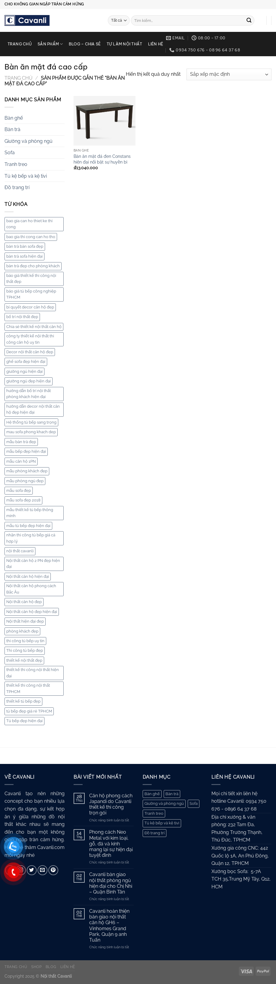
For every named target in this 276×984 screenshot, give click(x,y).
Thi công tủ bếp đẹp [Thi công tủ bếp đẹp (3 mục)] (24, 650)
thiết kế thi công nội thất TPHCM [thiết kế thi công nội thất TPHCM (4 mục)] (28, 688)
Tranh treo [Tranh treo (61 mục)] (153, 813)
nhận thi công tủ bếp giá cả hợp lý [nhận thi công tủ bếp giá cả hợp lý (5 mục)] (30, 538)
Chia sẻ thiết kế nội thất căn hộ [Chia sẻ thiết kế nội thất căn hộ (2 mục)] (34, 326)
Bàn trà (12, 129)
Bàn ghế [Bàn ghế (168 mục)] (152, 794)
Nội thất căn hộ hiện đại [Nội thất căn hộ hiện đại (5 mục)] (27, 576)
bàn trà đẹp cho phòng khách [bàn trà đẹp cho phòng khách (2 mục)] (33, 266)
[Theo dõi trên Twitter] (32, 870)
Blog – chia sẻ (85, 43)
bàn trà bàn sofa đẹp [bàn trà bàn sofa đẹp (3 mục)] (24, 246)
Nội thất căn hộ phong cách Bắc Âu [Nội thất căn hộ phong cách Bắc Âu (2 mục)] (31, 589)
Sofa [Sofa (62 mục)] (194, 803)
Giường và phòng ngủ (29, 141)
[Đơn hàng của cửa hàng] (229, 74)
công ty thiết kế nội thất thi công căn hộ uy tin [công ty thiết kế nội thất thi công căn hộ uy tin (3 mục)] (30, 339)
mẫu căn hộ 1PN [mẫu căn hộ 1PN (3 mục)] (21, 461)
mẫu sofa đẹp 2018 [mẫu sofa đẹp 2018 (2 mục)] (23, 500)
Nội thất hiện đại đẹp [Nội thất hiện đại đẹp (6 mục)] (25, 621)
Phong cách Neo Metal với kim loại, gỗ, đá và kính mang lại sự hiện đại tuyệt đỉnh (111, 843)
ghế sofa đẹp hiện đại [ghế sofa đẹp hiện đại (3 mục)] (25, 361)
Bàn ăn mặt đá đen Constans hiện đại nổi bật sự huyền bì (102, 159)
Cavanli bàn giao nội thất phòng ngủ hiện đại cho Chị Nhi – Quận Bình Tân (110, 883)
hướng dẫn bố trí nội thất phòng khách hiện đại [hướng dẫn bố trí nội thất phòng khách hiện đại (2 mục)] (28, 393)
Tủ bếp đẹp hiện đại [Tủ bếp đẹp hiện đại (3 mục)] (24, 721)
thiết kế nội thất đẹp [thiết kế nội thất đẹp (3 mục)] (24, 660)
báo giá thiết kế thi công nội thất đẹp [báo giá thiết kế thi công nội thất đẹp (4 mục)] (31, 278)
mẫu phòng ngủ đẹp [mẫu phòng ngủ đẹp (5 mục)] (25, 481)
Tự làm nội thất (124, 43)
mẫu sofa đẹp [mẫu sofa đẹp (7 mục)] (18, 490)
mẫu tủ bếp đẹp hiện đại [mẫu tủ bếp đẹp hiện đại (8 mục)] (28, 525)
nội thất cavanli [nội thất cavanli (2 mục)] (20, 551)
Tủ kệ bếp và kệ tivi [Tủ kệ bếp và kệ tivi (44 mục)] (161, 823)
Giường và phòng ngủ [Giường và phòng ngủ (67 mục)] (164, 803)
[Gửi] (249, 20)
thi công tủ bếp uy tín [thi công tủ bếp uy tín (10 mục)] (25, 641)
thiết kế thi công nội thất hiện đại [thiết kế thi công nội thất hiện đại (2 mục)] (32, 672)
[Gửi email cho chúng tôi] (42, 870)
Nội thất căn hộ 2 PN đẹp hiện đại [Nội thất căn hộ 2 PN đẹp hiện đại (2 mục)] (33, 563)
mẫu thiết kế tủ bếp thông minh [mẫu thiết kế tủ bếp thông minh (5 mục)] (29, 512)
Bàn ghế (14, 118)
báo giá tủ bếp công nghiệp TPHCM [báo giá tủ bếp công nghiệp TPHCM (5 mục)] (31, 294)
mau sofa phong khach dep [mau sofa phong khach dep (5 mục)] (31, 432)
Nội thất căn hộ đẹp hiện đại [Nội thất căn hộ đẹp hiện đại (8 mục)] (31, 611)
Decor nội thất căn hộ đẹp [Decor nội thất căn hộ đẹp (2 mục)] (29, 352)
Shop (36, 966)
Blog (51, 966)
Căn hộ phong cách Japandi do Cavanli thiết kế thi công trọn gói (110, 804)
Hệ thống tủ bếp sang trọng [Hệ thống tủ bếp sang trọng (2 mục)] (31, 422)
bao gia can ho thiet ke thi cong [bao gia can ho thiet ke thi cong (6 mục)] (29, 224)
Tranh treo (16, 164)
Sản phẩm (50, 44)
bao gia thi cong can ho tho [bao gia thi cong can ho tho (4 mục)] (30, 237)
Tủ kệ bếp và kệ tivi (26, 176)
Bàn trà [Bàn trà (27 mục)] (171, 794)
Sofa (10, 152)
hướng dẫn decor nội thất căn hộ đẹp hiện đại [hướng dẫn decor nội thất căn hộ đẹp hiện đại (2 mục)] (33, 409)
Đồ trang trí (17, 187)
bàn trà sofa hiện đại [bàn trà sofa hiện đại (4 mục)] (24, 256)
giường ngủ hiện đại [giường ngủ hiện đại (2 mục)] (24, 371)
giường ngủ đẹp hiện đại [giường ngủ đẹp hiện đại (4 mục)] (28, 381)
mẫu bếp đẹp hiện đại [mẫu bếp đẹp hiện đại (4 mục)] (26, 451)
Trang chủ (20, 43)
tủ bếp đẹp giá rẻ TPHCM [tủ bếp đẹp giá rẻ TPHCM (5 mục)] (29, 711)
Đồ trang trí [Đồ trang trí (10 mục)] (154, 833)
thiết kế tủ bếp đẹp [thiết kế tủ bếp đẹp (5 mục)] (23, 701)
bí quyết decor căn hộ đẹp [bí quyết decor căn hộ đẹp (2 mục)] (30, 307)
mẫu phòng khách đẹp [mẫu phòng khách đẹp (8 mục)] (26, 471)
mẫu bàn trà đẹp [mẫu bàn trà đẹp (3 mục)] (21, 442)
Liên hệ (155, 43)
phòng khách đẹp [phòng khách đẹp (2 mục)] (22, 631)
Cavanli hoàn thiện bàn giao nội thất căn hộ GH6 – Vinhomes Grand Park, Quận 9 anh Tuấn (109, 925)
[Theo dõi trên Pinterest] (53, 870)
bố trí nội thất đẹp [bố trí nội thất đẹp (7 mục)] (22, 316)
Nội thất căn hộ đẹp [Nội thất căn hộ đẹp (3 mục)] (24, 601)
